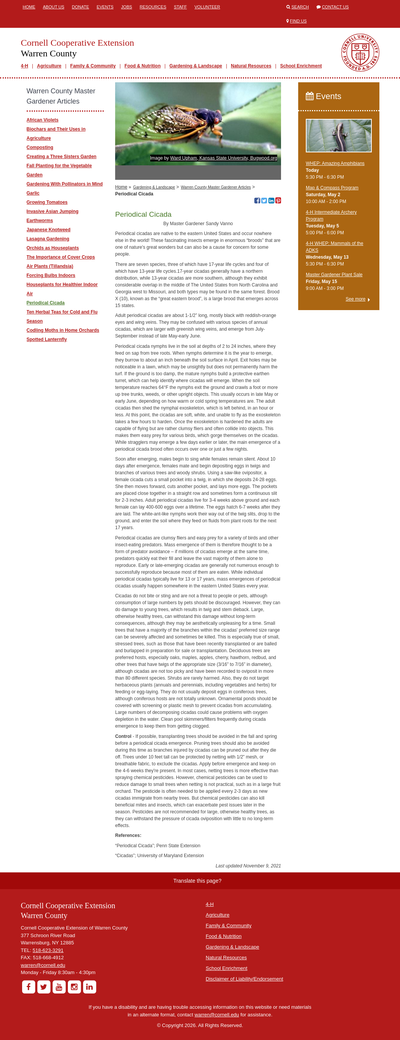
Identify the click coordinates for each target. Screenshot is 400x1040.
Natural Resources (251, 66)
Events (105, 7)
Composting (40, 147)
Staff (180, 7)
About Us (53, 7)
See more (355, 299)
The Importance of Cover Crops (61, 257)
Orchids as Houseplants (53, 248)
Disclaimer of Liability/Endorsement (244, 979)
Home (29, 7)
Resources (153, 7)
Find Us (298, 21)
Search (300, 7)
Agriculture (49, 66)
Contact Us (335, 7)
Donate (80, 7)
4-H (24, 66)
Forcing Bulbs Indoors (51, 275)
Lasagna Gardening (48, 239)
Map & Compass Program (332, 187)
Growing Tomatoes (47, 202)
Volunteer (207, 7)
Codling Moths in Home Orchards (63, 330)
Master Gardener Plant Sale (334, 274)
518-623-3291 (48, 950)
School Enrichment (301, 66)
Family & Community (93, 66)
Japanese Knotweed (49, 229)
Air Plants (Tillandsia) (50, 266)
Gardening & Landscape (195, 66)
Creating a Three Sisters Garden (61, 156)
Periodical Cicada (46, 303)
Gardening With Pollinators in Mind (65, 184)
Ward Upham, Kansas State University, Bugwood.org (223, 158)
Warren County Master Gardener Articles (216, 187)
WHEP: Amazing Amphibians (335, 163)
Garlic (33, 193)
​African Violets (43, 120)
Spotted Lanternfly (47, 339)
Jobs (126, 7)
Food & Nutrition (143, 66)
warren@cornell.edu (43, 965)
